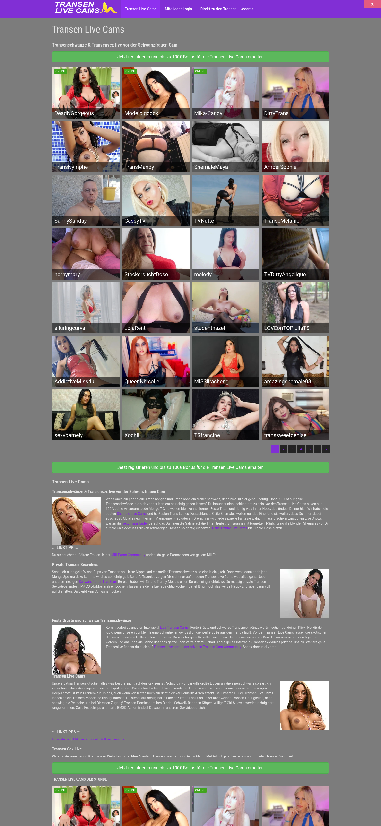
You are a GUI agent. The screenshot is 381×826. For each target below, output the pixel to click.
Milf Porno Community (128, 555)
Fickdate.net (61, 739)
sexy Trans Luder (135, 523)
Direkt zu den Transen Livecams (226, 9)
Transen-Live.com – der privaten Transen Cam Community (197, 647)
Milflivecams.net (85, 739)
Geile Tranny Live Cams (229, 528)
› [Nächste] (317, 449)
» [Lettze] (326, 449)
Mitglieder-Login (178, 9)
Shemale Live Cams (132, 514)
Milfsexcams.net (113, 739)
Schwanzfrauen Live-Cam (98, 582)
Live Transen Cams (174, 627)
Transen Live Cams (140, 9)
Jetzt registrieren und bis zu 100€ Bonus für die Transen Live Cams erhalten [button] (190, 56)
